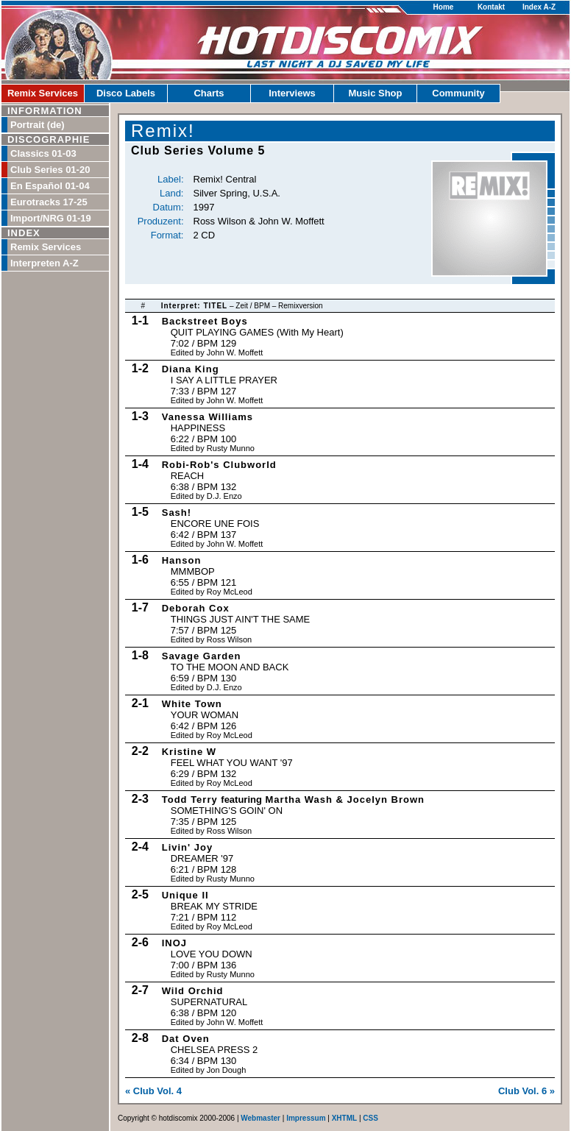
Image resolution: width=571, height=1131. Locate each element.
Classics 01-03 (43, 153)
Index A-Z (539, 7)
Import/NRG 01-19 (50, 218)
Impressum (305, 1118)
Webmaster (260, 1118)
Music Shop (375, 93)
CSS (370, 1118)
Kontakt (491, 7)
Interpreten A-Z (44, 263)
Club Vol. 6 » (526, 1090)
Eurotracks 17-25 (49, 202)
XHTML (344, 1118)
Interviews (292, 93)
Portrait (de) (37, 124)
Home (443, 7)
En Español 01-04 (50, 185)
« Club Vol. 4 (153, 1090)
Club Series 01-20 (50, 169)
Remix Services (42, 93)
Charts (209, 93)
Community (458, 93)
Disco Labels (125, 93)
